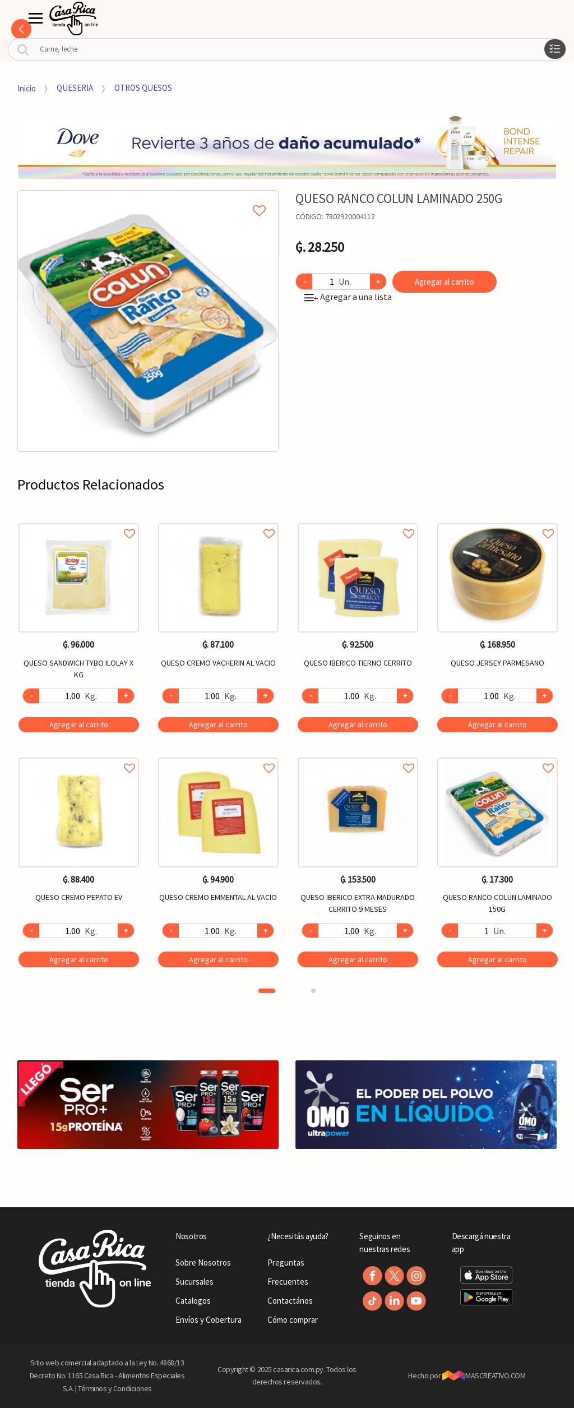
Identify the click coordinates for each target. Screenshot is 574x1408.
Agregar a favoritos (78, 521)
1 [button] (266, 991)
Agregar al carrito (444, 281)
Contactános (290, 1300)
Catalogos (193, 1300)
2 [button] (313, 991)
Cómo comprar (292, 1319)
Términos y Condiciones (115, 1388)
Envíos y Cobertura (208, 1319)
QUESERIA (75, 87)
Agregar (78, 724)
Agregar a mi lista (148, 198)
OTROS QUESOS (143, 87)
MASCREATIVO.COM (484, 1375)
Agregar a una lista (348, 296)
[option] (148, 321)
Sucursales (194, 1281)
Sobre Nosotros (203, 1262)
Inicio (26, 87)
